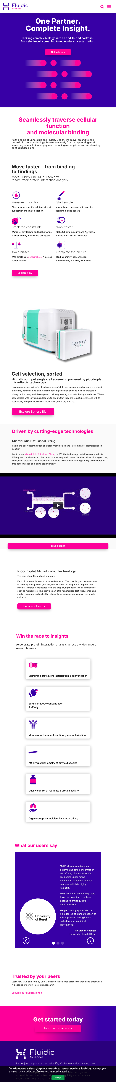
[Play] (58, 505)
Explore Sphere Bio (33, 411)
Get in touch (58, 52)
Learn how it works (34, 606)
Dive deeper (58, 545)
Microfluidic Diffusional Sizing (40, 454)
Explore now (25, 272)
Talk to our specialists (58, 1028)
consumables (35, 257)
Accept (58, 1077)
